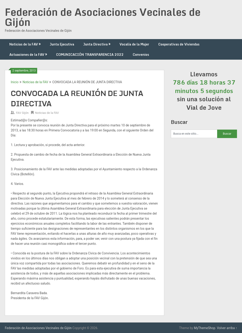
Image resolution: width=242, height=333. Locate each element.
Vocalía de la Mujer (134, 44)
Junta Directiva (95, 44)
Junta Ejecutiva (62, 44)
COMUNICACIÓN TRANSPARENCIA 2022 (90, 54)
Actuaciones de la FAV (26, 54)
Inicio (14, 82)
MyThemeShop (204, 328)
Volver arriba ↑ (227, 328)
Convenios (141, 54)
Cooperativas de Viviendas (178, 44)
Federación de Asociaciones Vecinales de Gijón (102, 17)
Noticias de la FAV (23, 44)
